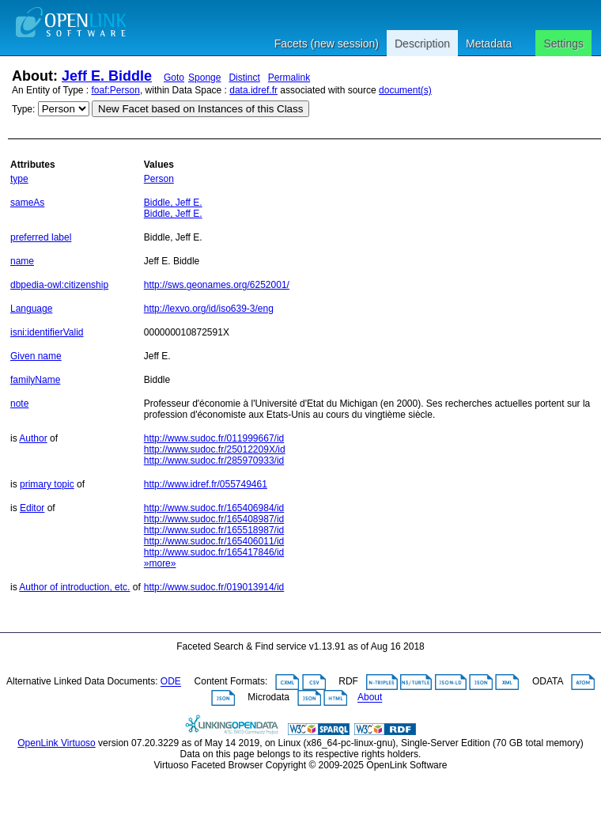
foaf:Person (116, 90)
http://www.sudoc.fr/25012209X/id (214, 449)
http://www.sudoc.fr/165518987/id (214, 530)
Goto (174, 77)
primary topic (47, 484)
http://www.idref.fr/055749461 (205, 484)
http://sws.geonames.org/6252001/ (216, 284)
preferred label (40, 237)
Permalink (289, 77)
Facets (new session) (326, 43)
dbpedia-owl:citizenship (59, 284)
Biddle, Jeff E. (173, 202)
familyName (35, 379)
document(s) (405, 90)
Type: (23, 109)
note (19, 403)
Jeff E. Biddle (107, 76)
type (19, 178)
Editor (32, 508)
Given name (36, 356)
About (369, 697)
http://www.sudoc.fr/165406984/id (214, 508)
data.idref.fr (253, 90)
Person (159, 178)
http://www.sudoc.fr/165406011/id (214, 541)
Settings (563, 43)
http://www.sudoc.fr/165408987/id (214, 519)
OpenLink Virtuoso (56, 743)
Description (422, 43)
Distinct (244, 77)
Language (31, 308)
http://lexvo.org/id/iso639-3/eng (209, 308)
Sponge (204, 77)
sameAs (27, 202)
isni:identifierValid (47, 332)
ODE (171, 682)
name (22, 261)
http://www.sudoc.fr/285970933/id (214, 460)
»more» (160, 563)
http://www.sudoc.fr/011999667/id (214, 438)
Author (33, 438)
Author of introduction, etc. (74, 587)
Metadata (489, 43)
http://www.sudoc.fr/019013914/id (214, 587)
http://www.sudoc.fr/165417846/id (214, 552)
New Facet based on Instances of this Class (200, 109)
